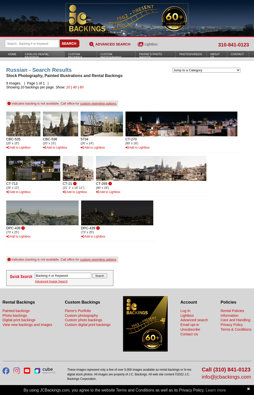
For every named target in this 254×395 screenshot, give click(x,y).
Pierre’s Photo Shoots (150, 56)
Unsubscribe (190, 329)
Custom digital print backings (87, 325)
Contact (237, 54)
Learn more (216, 390)
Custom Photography (111, 56)
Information (229, 315)
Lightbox (151, 44)
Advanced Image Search (51, 281)
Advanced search (194, 320)
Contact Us (189, 334)
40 (75, 87)
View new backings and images (27, 325)
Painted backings (16, 311)
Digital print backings (18, 320)
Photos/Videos (190, 54)
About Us (215, 56)
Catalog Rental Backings (37, 56)
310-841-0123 (233, 44)
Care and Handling (235, 320)
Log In (185, 311)
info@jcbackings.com (226, 377)
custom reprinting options (98, 103)
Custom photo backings (83, 320)
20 (68, 87)
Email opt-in (189, 325)
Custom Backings (75, 56)
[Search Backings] (32, 44)
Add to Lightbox (18, 147)
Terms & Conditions (236, 329)
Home (12, 54)
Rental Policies (232, 311)
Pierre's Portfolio (78, 311)
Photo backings (14, 315)
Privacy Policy (232, 325)
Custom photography (81, 315)
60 (82, 87)
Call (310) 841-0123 (226, 369)
